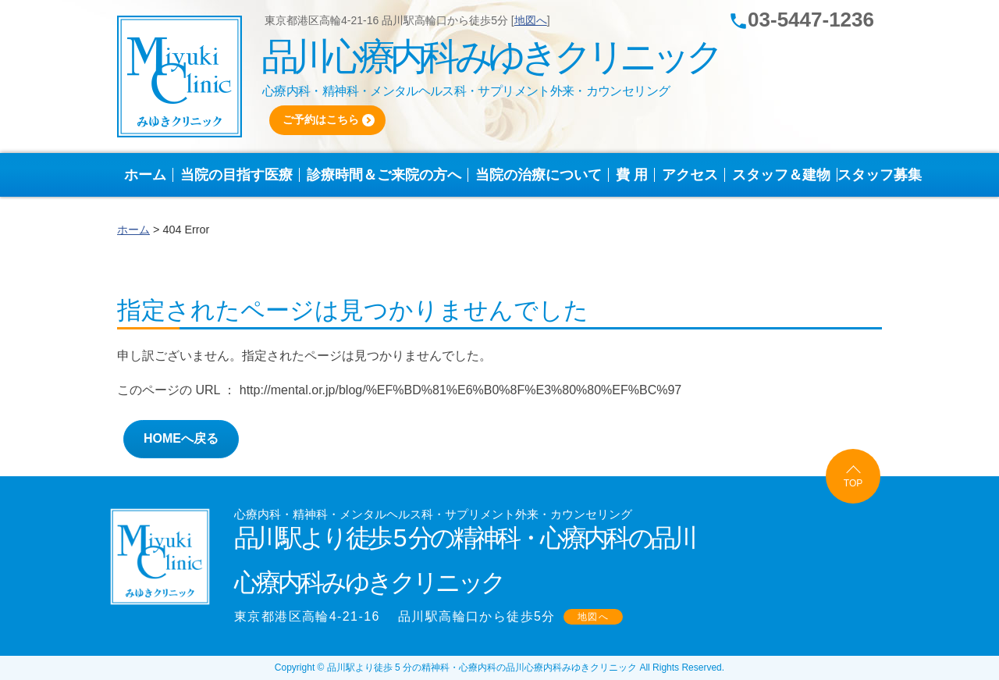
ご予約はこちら (321, 119)
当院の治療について (542, 175)
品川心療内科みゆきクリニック (490, 56)
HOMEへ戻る (181, 438)
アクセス (693, 175)
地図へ (530, 20)
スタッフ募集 (879, 175)
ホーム (148, 175)
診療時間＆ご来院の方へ (387, 175)
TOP (853, 483)
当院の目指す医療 (240, 175)
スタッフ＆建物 (784, 175)
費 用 (635, 175)
